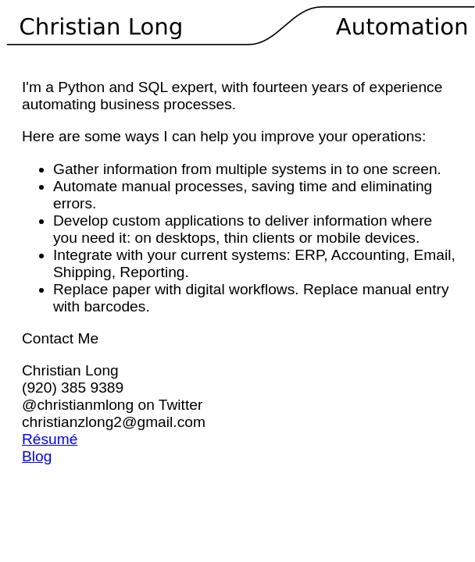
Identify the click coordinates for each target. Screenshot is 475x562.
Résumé (49, 439)
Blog (37, 456)
